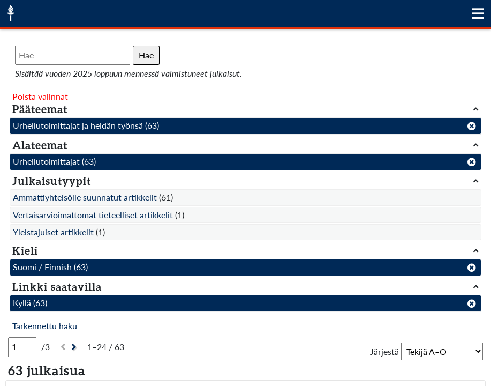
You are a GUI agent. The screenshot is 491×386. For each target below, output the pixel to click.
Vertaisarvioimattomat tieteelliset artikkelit (93, 215)
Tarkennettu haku (44, 326)
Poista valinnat (40, 96)
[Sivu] (22, 347)
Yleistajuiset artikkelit (53, 232)
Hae (146, 55)
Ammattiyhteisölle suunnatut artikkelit (85, 197)
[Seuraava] (75, 347)
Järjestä (384, 351)
